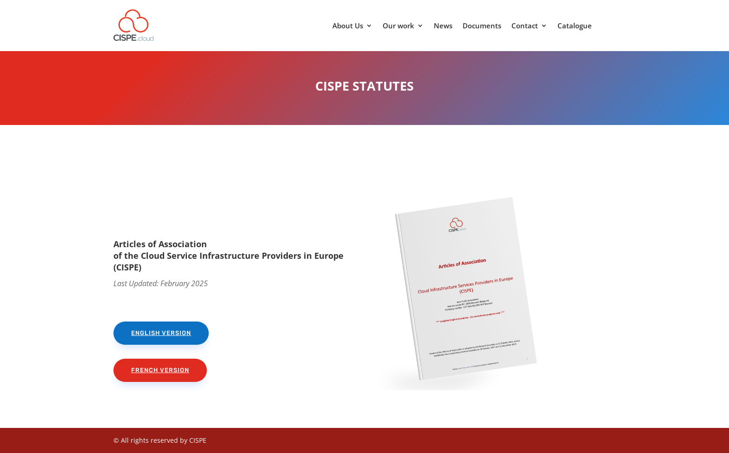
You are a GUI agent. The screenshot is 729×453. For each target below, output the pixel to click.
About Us (347, 26)
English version (161, 332)
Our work (398, 26)
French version (160, 370)
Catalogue (574, 26)
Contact (524, 26)
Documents (482, 26)
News (443, 26)
